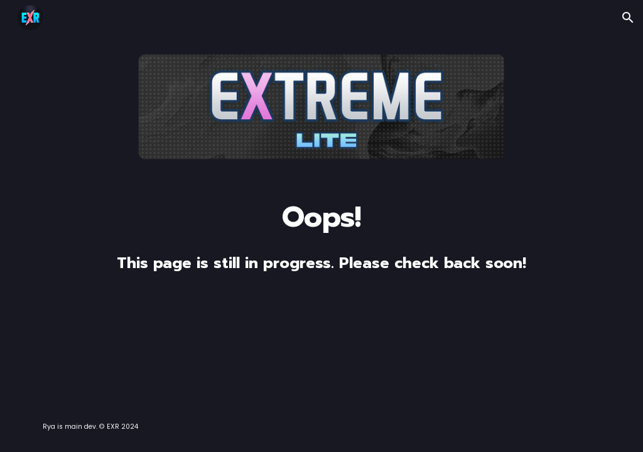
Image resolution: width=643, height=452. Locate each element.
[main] (322, 236)
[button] (628, 18)
